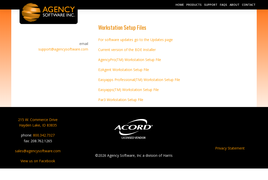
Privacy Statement (230, 148)
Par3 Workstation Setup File (120, 99)
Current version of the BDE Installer (127, 49)
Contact (248, 4)
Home (180, 4)
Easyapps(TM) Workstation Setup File (128, 89)
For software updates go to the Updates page (135, 39)
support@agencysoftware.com (63, 49)
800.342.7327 (44, 135)
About (234, 4)
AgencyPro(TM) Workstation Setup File (129, 59)
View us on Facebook (38, 160)
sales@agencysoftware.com (38, 150)
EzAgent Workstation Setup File (123, 69)
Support (210, 4)
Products (194, 4)
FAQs (223, 4)
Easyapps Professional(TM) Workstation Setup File (139, 79)
